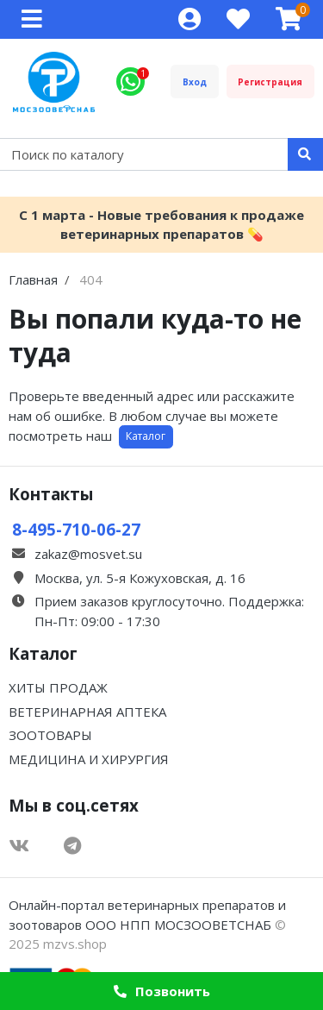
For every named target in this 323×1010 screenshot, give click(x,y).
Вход (195, 82)
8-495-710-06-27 (76, 529)
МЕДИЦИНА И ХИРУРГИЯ (89, 759)
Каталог (145, 436)
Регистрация (270, 82)
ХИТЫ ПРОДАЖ (58, 687)
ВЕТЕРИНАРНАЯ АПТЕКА (87, 711)
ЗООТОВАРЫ (50, 734)
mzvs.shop (75, 943)
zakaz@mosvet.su (88, 553)
